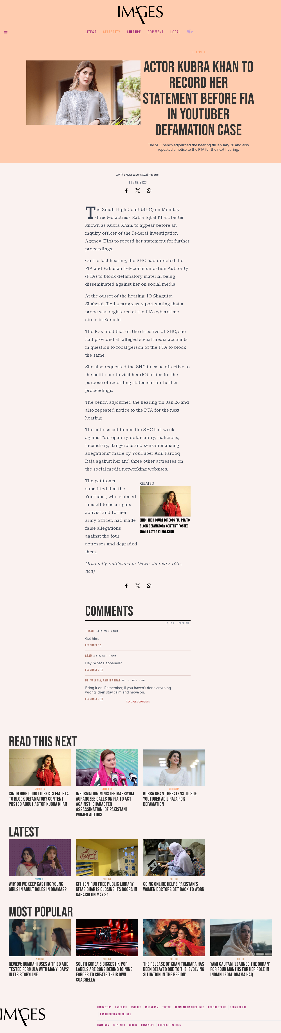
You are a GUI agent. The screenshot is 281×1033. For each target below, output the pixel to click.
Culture (134, 32)
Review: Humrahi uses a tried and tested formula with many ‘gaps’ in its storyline (39, 969)
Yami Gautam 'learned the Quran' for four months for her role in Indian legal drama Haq (240, 969)
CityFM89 (119, 1025)
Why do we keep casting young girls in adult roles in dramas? (38, 887)
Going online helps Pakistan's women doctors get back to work (173, 887)
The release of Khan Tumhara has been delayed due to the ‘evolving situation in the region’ (173, 969)
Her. (191, 32)
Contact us (104, 1007)
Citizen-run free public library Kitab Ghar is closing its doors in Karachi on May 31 (106, 889)
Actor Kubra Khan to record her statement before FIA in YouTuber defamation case (198, 99)
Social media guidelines (189, 1007)
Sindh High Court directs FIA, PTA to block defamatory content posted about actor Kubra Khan (39, 799)
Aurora (133, 1025)
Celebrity (111, 32)
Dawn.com (103, 1025)
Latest (91, 32)
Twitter (136, 1007)
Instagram (151, 1007)
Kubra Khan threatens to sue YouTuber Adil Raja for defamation (170, 799)
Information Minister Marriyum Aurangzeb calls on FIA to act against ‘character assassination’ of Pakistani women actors (105, 804)
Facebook (121, 1007)
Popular (183, 623)
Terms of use (238, 1007)
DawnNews (147, 1025)
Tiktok (166, 1007)
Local (175, 32)
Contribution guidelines (115, 1014)
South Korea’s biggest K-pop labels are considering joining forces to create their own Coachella (104, 972)
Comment (156, 32)
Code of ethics (217, 1007)
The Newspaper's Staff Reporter (140, 175)
